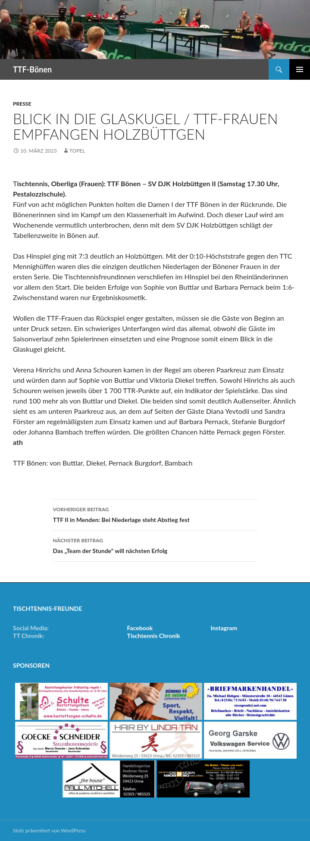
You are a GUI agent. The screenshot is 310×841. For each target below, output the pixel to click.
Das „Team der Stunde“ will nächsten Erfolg (155, 544)
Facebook (140, 628)
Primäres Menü (299, 69)
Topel (77, 150)
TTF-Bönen (32, 69)
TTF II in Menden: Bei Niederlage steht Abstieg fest (155, 513)
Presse (22, 103)
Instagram (223, 628)
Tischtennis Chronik (153, 635)
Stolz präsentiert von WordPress (49, 830)
